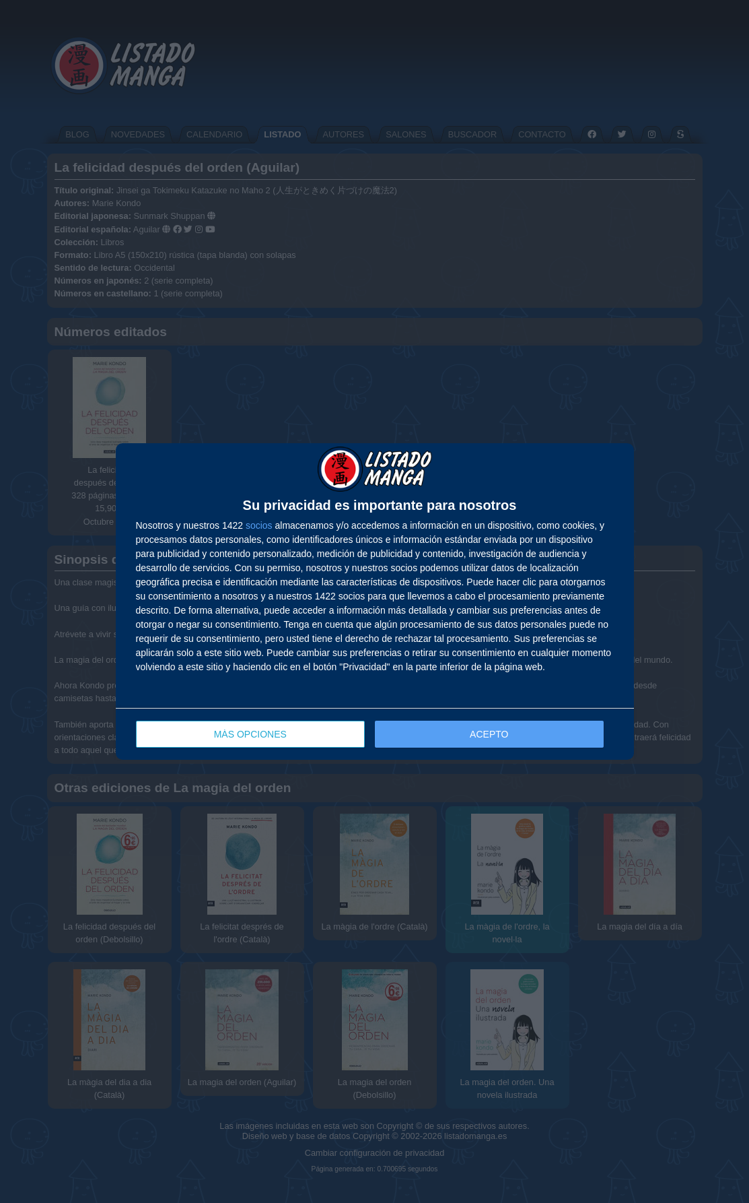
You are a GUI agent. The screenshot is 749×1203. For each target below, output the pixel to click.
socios (259, 525)
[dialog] (375, 601)
